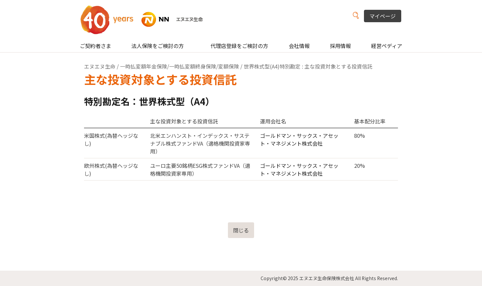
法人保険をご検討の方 (157, 46)
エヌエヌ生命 (99, 66)
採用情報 (340, 46)
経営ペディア (386, 46)
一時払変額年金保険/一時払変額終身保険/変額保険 (179, 66)
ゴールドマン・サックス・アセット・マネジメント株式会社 (299, 139)
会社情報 (299, 46)
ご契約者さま (95, 46)
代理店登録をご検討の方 (239, 46)
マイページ (383, 16)
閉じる (241, 230)
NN (146, 19)
